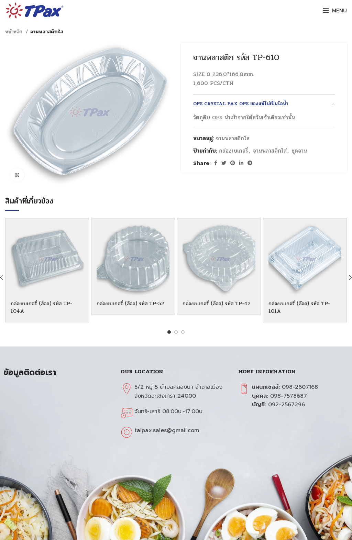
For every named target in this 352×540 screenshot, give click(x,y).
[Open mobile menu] (334, 10)
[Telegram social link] (249, 162)
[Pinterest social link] (232, 162)
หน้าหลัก (14, 31)
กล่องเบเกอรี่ (233, 150)
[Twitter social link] (223, 162)
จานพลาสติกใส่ (270, 150)
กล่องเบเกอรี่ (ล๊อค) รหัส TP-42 (216, 307)
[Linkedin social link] (241, 162)
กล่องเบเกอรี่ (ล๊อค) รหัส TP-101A (302, 307)
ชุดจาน (299, 150)
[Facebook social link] (215, 162)
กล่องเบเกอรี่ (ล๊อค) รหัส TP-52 (130, 307)
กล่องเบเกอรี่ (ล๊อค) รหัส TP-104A (44, 307)
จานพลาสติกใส (46, 31)
